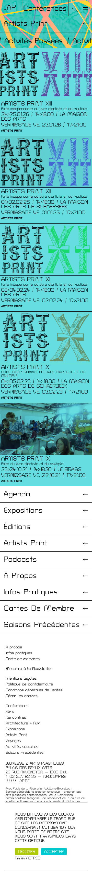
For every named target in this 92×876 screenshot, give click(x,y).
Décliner (26, 851)
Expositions (23, 511)
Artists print (26, 543)
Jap (10, 8)
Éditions (17, 527)
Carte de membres (23, 659)
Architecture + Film (23, 723)
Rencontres (16, 717)
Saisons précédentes (42, 625)
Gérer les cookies (22, 696)
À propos (20, 576)
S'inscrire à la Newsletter (29, 668)
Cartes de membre (39, 609)
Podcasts (20, 560)
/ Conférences (43, 9)
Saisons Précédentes (25, 752)
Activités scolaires (22, 746)
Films (10, 711)
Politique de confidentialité (29, 684)
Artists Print (26, 24)
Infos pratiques (31, 592)
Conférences (17, 705)
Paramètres (27, 858)
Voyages (13, 741)
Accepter (54, 851)
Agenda (17, 494)
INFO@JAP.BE (54, 776)
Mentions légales (21, 678)
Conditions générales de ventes (34, 690)
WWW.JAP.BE (18, 781)
